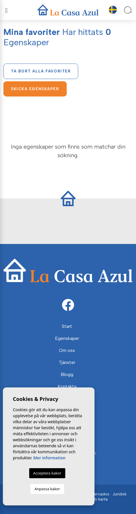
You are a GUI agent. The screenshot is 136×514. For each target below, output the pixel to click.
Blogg (67, 374)
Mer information (49, 457)
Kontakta (67, 386)
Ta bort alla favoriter (41, 71)
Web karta (98, 499)
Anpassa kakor (47, 488)
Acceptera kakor (47, 473)
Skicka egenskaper (35, 89)
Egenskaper (67, 338)
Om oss (67, 350)
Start (67, 326)
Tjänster (67, 362)
